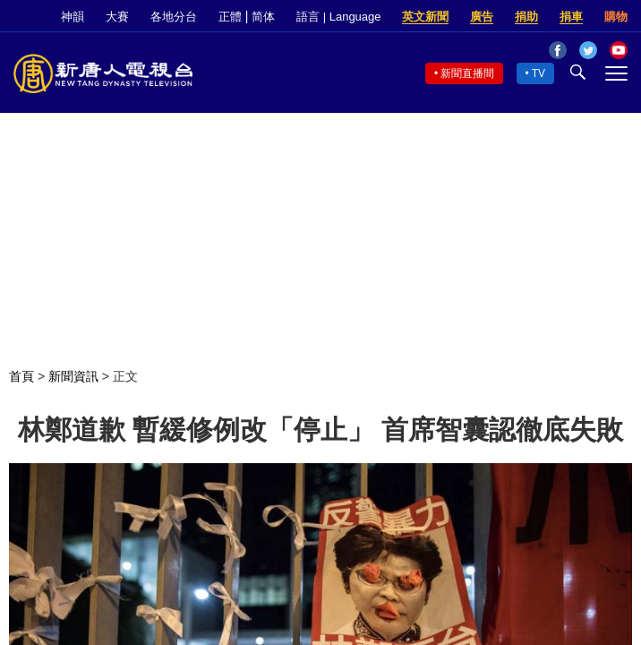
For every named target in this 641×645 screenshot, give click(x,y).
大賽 (117, 16)
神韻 (72, 16)
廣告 (481, 16)
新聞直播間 (467, 73)
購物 (616, 16)
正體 (230, 16)
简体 (263, 16)
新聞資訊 (73, 376)
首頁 (21, 376)
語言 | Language (338, 16)
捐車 (571, 16)
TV (538, 73)
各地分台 (173, 16)
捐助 (526, 16)
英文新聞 (425, 16)
